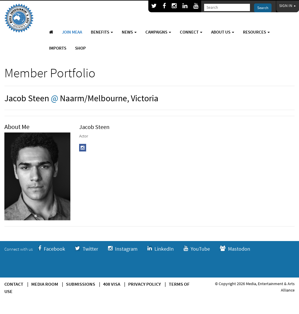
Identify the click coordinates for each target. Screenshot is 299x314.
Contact (13, 284)
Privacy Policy (144, 284)
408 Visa (111, 284)
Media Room (44, 284)
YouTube (197, 248)
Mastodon (235, 248)
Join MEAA (72, 32)
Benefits (102, 32)
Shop (80, 48)
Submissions (80, 284)
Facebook (51, 248)
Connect (191, 32)
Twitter (86, 248)
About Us (222, 32)
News (129, 32)
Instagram (123, 248)
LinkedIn (160, 248)
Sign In (287, 5)
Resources (256, 32)
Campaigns (158, 32)
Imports (57, 48)
